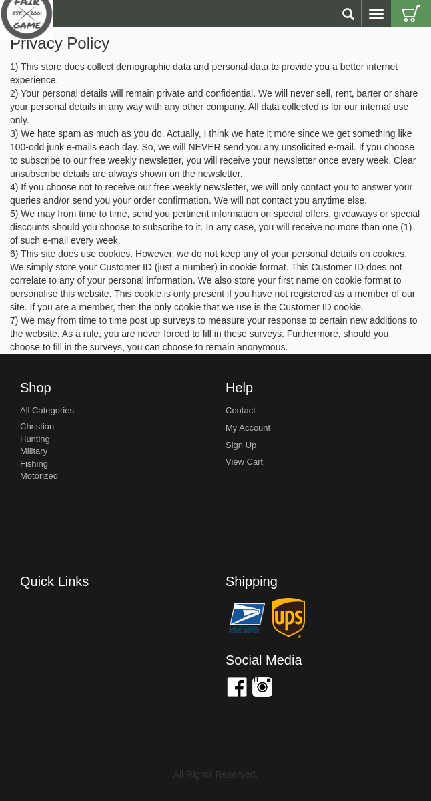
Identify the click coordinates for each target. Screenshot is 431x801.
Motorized (39, 476)
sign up (241, 445)
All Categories (47, 410)
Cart (411, 13)
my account (248, 428)
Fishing (34, 464)
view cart (244, 462)
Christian (37, 426)
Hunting (35, 439)
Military (33, 451)
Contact (241, 410)
